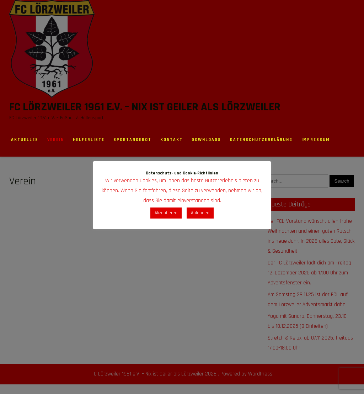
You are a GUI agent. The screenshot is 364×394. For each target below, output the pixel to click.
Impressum (315, 139)
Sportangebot (132, 139)
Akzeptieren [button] (166, 213)
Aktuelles (24, 139)
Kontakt (171, 139)
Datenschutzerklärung (261, 139)
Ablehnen (200, 213)
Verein (55, 139)
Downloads (206, 139)
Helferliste (89, 139)
